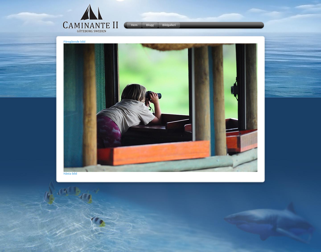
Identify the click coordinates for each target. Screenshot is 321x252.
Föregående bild (74, 42)
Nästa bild (70, 173)
